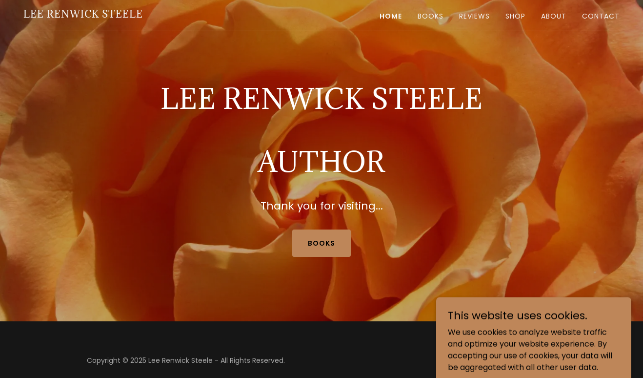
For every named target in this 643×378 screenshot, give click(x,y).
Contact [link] (601, 16)
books (321, 243)
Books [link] (430, 16)
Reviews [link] (474, 16)
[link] (83, 15)
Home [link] (391, 16)
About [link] (553, 16)
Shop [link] (515, 16)
